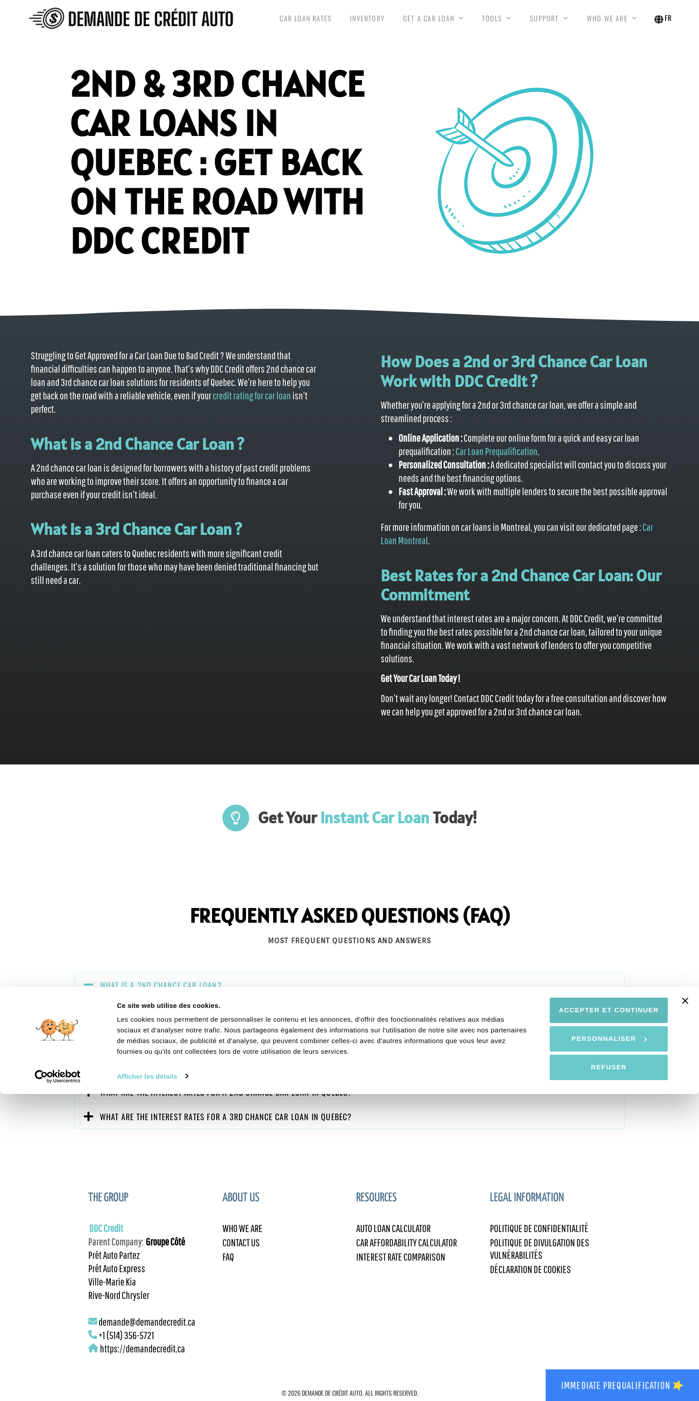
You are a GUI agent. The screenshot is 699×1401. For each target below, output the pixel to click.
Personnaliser (602, 1346)
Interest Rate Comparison (400, 1268)
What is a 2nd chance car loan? (161, 994)
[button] (349, 994)
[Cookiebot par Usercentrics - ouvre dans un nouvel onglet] (58, 1383)
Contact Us (241, 1253)
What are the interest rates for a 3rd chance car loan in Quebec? (226, 1125)
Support (549, 22)
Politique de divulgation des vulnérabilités (539, 1260)
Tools (496, 22)
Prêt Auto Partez (114, 1263)
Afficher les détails (147, 1383)
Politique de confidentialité (539, 1238)
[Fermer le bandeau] (685, 1308)
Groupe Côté (165, 1250)
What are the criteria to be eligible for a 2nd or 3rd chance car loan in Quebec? (254, 1076)
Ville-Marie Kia (112, 1290)
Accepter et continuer (602, 1317)
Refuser (602, 1374)
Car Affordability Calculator (406, 1253)
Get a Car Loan (433, 22)
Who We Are (612, 22)
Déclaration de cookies (530, 1281)
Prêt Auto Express (116, 1277)
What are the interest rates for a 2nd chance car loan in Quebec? (226, 1101)
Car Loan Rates (306, 22)
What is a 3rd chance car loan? (161, 1052)
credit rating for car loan (252, 404)
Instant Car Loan (374, 826)
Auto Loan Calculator (393, 1238)
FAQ (228, 1268)
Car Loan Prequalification (496, 460)
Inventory (367, 22)
